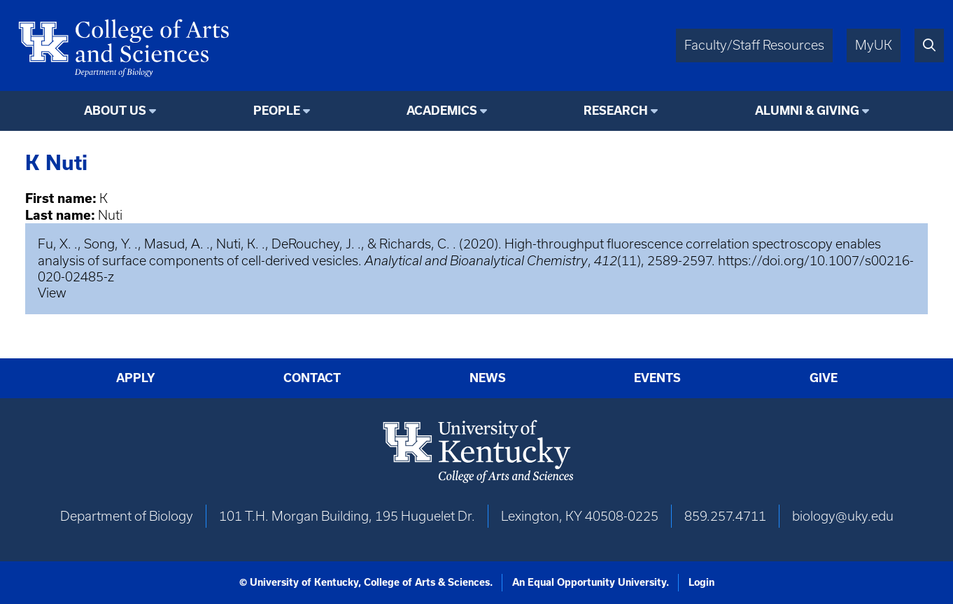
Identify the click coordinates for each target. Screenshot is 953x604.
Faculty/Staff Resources (754, 45)
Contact (312, 377)
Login (701, 582)
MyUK (873, 45)
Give (824, 377)
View (52, 293)
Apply (135, 377)
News (488, 377)
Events (657, 377)
